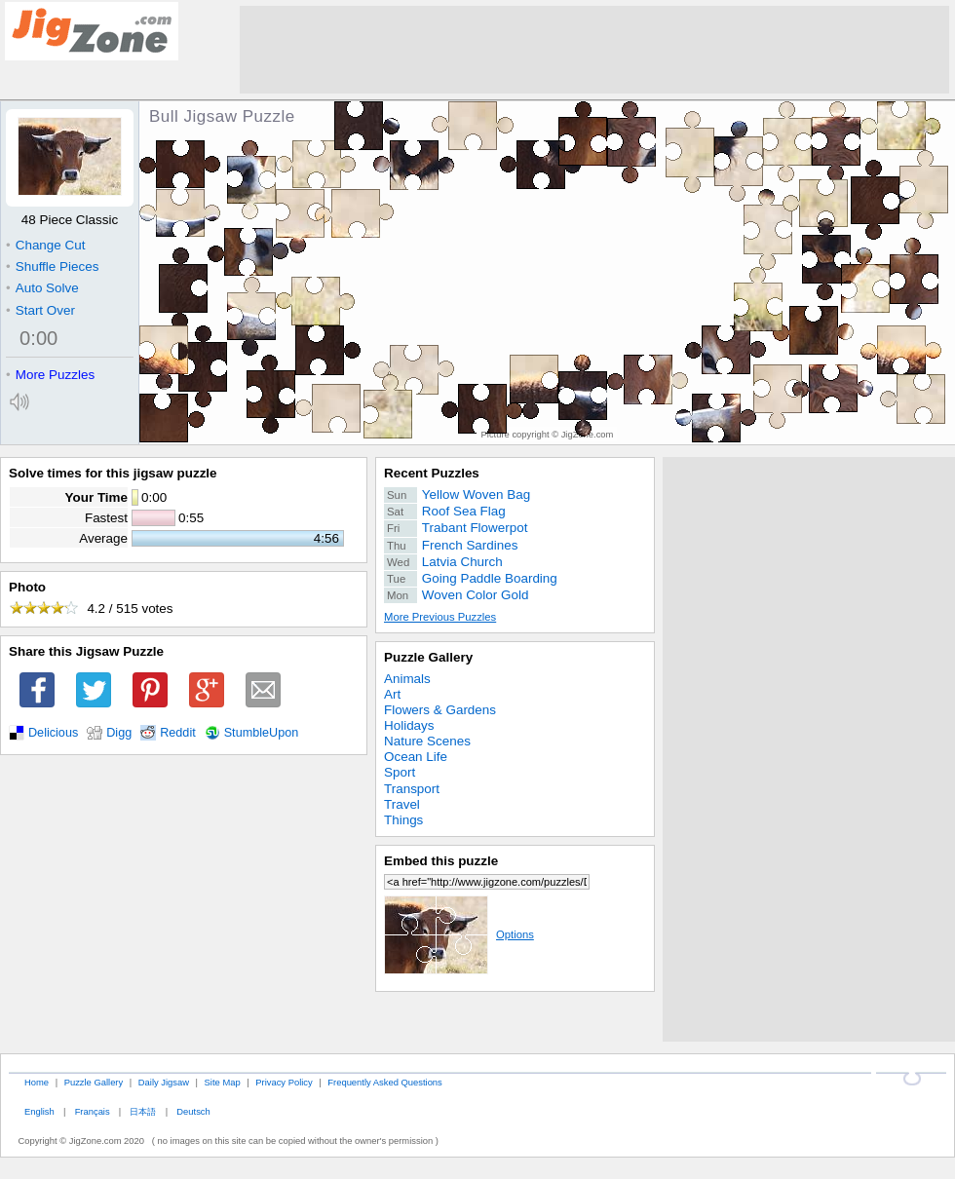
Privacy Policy (283, 1082)
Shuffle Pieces (52, 266)
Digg (119, 733)
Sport (399, 772)
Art (392, 694)
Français (92, 1111)
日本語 (143, 1111)
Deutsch (193, 1111)
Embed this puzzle (441, 861)
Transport (411, 788)
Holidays (409, 725)
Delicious (53, 733)
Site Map (223, 1082)
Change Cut (45, 245)
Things (403, 820)
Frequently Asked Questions (384, 1082)
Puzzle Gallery (428, 657)
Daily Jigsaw (163, 1082)
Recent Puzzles (431, 473)
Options (459, 934)
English (39, 1111)
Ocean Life (415, 756)
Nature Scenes (427, 741)
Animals (407, 678)
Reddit (178, 733)
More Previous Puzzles (440, 617)
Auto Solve (42, 288)
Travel (402, 804)
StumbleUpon (261, 733)
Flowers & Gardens (440, 710)
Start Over (40, 310)
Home (36, 1082)
